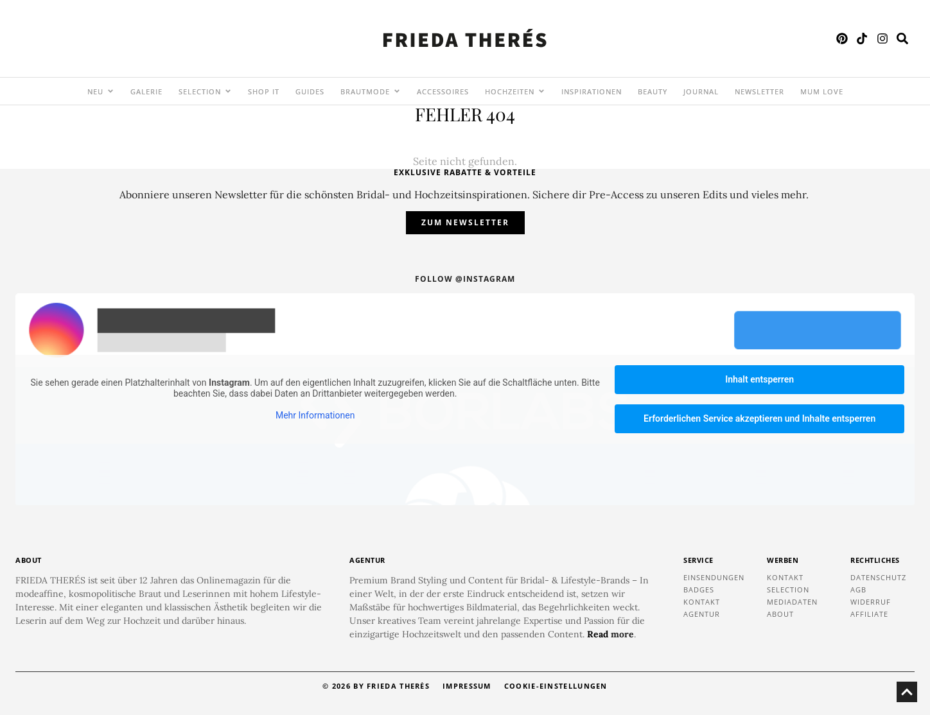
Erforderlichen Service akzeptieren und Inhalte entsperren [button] (759, 418)
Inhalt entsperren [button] (759, 379)
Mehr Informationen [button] (315, 415)
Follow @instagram (465, 278)
